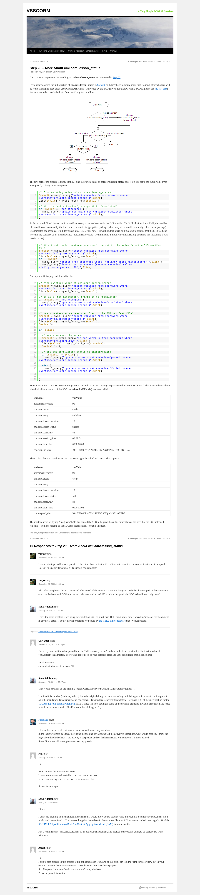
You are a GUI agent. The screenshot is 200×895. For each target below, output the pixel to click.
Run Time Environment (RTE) (51, 51)
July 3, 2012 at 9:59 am (48, 803)
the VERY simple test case (112, 620)
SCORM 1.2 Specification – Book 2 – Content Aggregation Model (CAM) (75, 824)
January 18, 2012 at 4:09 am (50, 757)
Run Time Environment (60, 533)
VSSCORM (38, 10)
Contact (113, 51)
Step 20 (101, 85)
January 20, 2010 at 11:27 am (50, 610)
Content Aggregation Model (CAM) (83, 51)
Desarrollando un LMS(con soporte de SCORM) (58, 631)
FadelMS (43, 719)
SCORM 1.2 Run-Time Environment (56, 703)
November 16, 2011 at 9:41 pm (51, 723)
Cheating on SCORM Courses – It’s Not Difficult (149, 61)
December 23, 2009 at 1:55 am (51, 584)
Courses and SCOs (39, 61)
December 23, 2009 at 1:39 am (51, 558)
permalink (87, 533)
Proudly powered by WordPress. (154, 888)
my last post (161, 88)
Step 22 (116, 77)
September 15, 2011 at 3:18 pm (51, 644)
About (32, 51)
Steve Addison (59, 72)
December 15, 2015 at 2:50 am (51, 851)
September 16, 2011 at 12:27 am (52, 682)
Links (104, 51)
